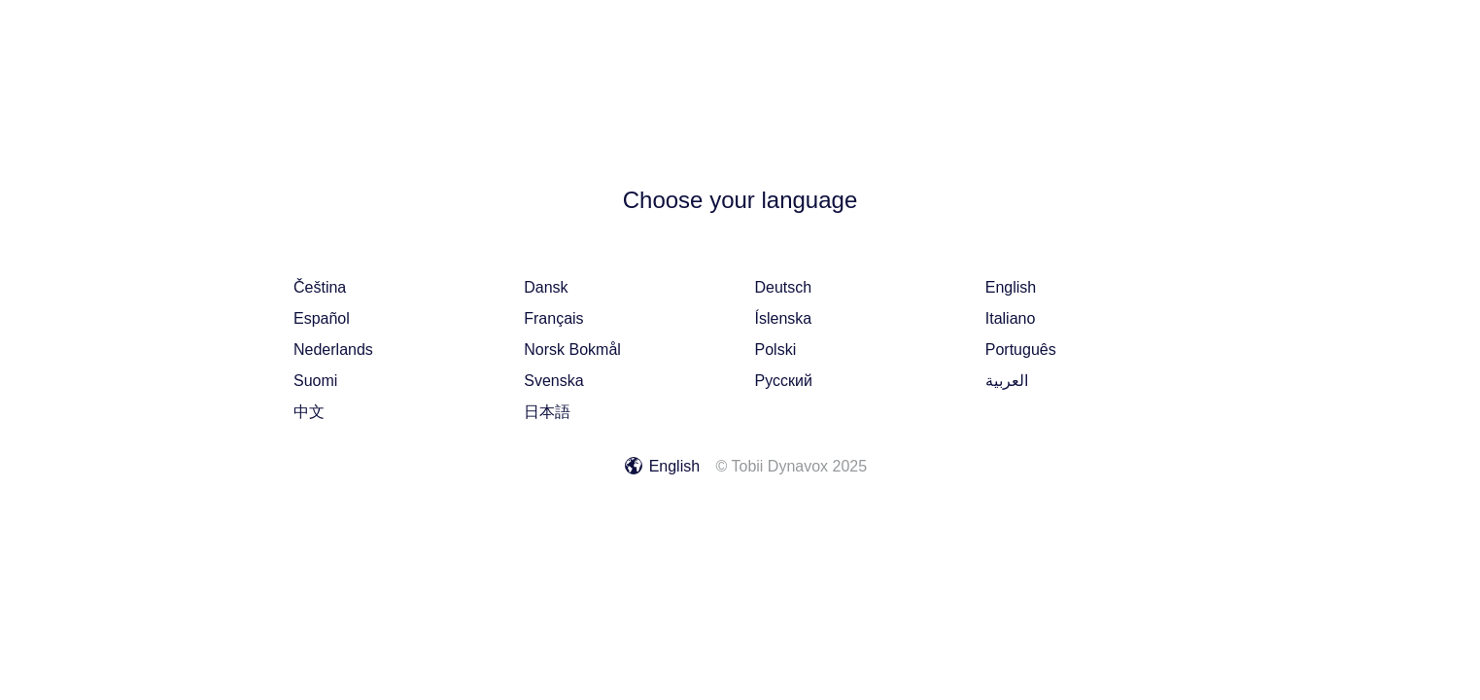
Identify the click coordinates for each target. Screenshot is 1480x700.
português (1020, 349)
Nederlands (333, 349)
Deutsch (783, 287)
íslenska (783, 318)
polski (776, 349)
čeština (319, 287)
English (1010, 287)
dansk (546, 287)
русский (783, 380)
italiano (1010, 318)
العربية (1006, 380)
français (553, 318)
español (321, 318)
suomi (315, 380)
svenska (553, 380)
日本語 (547, 411)
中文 (309, 411)
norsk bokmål (572, 349)
